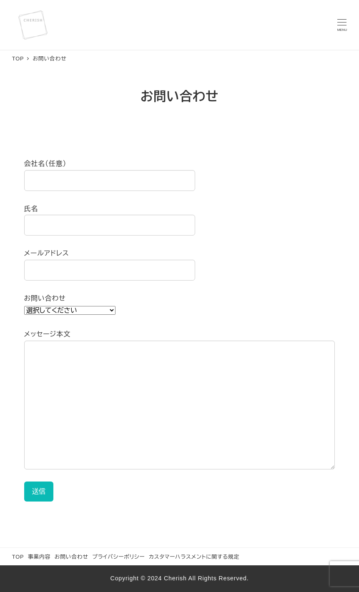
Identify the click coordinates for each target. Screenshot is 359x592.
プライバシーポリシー (118, 557)
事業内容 (39, 557)
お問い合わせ (71, 557)
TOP (18, 557)
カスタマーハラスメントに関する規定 (194, 557)
